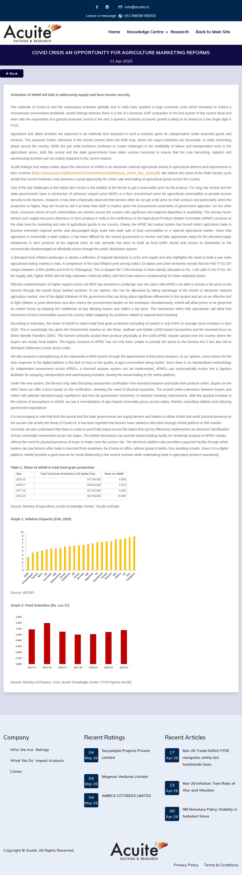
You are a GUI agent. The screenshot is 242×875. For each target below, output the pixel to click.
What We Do (21, 760)
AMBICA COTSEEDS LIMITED (126, 795)
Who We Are (21, 749)
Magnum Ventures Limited (125, 776)
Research (180, 31)
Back (12, 73)
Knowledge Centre (145, 31)
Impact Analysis (49, 760)
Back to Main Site (213, 31)
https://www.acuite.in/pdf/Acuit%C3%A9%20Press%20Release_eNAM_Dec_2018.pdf (96, 173)
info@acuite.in (137, 6)
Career (16, 771)
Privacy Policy (186, 865)
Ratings (42, 749)
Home (114, 31)
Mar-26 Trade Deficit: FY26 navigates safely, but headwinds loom (206, 757)
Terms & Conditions (221, 865)
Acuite (31, 850)
